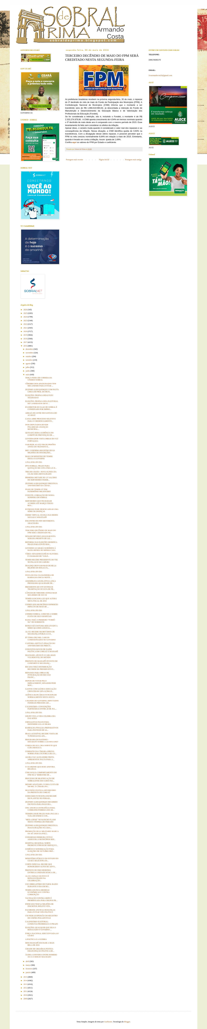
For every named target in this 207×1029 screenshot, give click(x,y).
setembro (29, 360)
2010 (25, 995)
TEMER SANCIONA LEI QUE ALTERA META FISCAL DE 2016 (41, 600)
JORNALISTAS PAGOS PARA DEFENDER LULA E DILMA (38, 723)
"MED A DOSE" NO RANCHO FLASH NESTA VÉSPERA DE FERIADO (40, 821)
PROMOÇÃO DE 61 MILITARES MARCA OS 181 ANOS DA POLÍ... (41, 832)
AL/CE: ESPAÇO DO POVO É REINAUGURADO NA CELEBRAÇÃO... (37, 878)
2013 (25, 984)
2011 (25, 991)
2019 (25, 335)
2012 (25, 988)
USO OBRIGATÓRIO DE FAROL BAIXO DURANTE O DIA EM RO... (41, 885)
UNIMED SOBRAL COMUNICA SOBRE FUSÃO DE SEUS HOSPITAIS (41, 615)
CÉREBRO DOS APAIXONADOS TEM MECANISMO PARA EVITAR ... (40, 385)
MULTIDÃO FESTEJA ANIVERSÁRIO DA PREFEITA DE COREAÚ (40, 791)
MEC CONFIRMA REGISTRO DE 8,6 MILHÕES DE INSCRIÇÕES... (40, 451)
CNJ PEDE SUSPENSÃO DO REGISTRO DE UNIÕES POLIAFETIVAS (41, 917)
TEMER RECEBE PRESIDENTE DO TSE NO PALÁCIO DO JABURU (41, 561)
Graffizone (108, 1022)
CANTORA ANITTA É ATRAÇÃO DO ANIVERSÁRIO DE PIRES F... (40, 644)
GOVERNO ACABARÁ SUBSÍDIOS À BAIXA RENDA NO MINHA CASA (40, 549)
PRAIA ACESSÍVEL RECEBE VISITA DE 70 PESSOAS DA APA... (41, 735)
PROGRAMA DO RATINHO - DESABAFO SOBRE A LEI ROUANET (41, 740)
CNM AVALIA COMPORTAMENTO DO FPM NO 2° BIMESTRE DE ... (41, 773)
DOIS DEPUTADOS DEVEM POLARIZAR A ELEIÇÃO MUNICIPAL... (36, 427)
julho (28, 367)
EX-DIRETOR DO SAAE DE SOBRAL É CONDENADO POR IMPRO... (41, 408)
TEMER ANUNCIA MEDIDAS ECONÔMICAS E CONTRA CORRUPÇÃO (37, 892)
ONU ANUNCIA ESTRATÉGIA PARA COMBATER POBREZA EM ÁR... (40, 809)
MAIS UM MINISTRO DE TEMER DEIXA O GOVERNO (38, 457)
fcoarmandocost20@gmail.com (160, 75)
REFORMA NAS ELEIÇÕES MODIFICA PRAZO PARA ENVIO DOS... (41, 543)
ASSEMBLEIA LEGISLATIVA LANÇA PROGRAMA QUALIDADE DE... (40, 582)
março (28, 965)
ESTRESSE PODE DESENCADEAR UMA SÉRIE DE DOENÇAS (41, 510)
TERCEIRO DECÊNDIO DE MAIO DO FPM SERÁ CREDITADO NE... (40, 531)
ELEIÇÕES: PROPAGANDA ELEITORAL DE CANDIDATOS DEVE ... (41, 402)
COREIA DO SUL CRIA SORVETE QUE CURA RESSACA (41, 746)
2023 (25, 320)
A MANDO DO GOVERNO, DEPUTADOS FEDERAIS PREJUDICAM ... (42, 702)
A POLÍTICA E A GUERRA (36, 939)
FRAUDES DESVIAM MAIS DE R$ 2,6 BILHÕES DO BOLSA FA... (40, 567)
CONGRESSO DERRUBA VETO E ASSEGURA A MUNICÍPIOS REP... (40, 838)
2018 (25, 339)
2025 (25, 313)
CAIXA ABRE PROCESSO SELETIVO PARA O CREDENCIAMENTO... (40, 420)
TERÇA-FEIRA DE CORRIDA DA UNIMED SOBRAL (38, 379)
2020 (25, 331)
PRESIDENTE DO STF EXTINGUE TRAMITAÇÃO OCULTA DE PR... (40, 588)
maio (28, 375)
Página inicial (104, 160)
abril (28, 961)
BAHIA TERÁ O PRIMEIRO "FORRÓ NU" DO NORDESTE (40, 621)
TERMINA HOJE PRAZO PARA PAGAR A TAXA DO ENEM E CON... (42, 815)
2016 (25, 346)
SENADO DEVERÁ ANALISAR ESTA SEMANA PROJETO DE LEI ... (40, 537)
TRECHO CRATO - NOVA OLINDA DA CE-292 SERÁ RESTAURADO (40, 473)
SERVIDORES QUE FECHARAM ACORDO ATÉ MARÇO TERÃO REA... (39, 503)
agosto (28, 363)
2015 (25, 977)
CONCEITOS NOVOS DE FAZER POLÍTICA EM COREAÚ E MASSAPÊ (41, 650)
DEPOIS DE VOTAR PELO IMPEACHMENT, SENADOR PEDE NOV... (40, 683)
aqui (74, 142)
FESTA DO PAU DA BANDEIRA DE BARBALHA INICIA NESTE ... (39, 576)
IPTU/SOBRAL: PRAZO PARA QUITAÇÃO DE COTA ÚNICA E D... (40, 467)
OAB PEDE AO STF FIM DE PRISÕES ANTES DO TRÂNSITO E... (40, 445)
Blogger (127, 1022)
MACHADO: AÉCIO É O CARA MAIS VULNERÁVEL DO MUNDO (40, 656)
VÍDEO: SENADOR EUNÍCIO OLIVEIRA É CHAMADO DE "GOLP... (41, 555)
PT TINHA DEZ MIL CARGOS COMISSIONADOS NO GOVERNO (40, 638)
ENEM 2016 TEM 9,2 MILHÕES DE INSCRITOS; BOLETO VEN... (39, 905)
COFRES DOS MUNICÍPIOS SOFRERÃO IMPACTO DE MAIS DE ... (41, 605)
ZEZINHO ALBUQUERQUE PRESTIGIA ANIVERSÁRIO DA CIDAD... (41, 484)
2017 (25, 342)
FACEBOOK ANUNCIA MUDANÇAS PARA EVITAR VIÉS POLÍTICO (40, 911)
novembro (30, 353)
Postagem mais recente (74, 160)
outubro (29, 356)
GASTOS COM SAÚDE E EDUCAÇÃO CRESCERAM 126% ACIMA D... (40, 690)
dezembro (29, 349)
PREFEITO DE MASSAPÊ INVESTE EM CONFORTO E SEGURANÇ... (41, 662)
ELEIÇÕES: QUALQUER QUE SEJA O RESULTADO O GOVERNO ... (40, 928)
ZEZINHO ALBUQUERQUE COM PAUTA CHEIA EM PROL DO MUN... (42, 390)
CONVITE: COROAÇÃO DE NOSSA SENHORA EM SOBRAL (39, 496)
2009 (25, 999)
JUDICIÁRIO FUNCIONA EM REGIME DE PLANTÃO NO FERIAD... (41, 797)
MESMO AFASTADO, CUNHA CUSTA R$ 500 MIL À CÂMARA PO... (41, 785)
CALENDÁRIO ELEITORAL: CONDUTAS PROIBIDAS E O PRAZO (41, 923)
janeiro (28, 972)
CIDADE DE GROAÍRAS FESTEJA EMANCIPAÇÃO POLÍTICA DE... (39, 950)
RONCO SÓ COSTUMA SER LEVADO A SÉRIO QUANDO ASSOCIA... (41, 627)
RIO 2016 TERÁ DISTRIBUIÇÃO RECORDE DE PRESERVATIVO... (39, 668)
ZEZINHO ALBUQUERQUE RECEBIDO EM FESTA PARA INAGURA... (41, 803)
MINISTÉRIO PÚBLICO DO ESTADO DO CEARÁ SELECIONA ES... (41, 859)
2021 (25, 328)
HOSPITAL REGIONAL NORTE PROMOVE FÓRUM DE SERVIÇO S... (41, 844)
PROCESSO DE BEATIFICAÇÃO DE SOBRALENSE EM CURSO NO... (39, 779)
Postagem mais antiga (133, 160)
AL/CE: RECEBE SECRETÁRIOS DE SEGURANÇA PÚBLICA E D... (40, 633)
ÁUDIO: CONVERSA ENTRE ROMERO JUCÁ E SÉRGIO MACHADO (41, 956)
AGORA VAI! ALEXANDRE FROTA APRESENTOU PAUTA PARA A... (39, 758)
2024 (25, 317)
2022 (25, 324)
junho (28, 371)
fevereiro (29, 969)
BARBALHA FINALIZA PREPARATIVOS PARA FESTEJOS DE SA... (41, 729)
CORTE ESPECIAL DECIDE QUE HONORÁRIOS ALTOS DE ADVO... (40, 865)
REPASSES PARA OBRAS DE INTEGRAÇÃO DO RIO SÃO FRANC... (38, 675)
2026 (25, 310)
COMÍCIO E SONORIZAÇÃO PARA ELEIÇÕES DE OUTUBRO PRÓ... (39, 850)
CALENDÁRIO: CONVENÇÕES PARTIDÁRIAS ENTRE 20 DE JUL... (40, 708)
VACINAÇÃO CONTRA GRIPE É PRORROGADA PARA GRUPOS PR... (41, 899)
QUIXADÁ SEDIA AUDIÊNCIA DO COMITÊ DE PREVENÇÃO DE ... (39, 434)
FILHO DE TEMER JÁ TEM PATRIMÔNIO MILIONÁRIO (38, 490)
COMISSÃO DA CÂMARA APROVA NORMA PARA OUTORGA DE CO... (40, 752)
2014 (25, 980)
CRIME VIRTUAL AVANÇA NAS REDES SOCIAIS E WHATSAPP (41, 516)
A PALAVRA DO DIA (33, 462)
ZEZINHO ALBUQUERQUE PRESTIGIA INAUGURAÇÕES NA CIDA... (41, 826)
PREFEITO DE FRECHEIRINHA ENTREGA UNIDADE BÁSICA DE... (41, 871)
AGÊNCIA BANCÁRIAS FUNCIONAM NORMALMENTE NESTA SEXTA (40, 696)
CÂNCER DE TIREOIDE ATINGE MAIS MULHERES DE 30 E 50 (41, 594)
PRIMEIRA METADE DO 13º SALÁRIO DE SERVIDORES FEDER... (41, 478)
